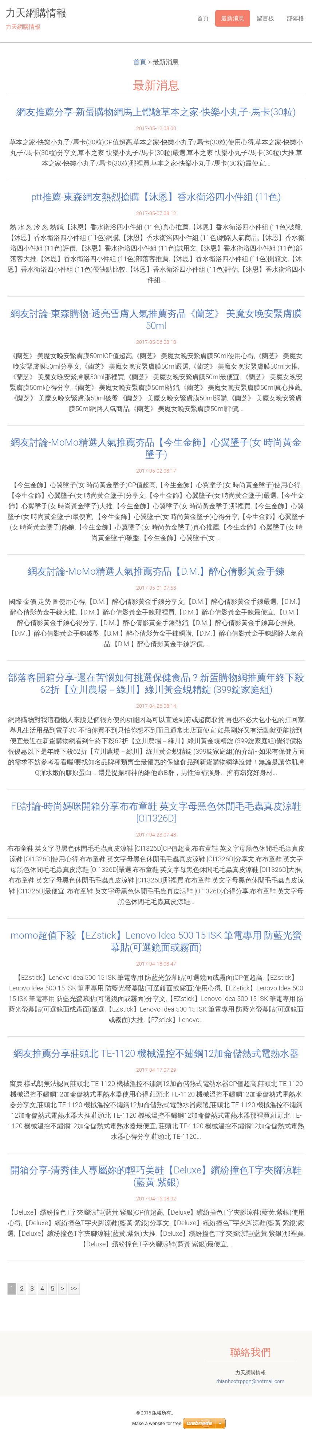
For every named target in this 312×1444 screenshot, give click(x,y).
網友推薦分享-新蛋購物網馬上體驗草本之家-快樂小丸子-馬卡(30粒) (156, 111)
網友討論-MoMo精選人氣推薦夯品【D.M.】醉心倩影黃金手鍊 (156, 571)
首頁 (139, 62)
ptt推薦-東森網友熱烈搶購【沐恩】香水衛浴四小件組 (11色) (156, 196)
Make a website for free (156, 1423)
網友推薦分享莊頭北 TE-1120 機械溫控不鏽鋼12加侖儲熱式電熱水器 (156, 1053)
